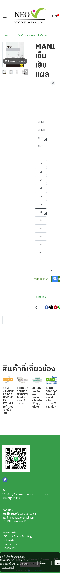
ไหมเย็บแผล (23, 35)
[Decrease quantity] (47, 269)
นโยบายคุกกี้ (8, 567)
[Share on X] (51, 307)
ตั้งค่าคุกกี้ (44, 562)
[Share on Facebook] (47, 307)
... (14, 35)
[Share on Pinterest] (56, 307)
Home (7, 35)
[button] (52, 16)
